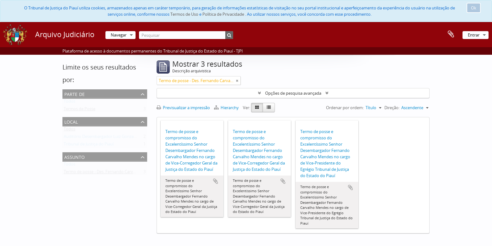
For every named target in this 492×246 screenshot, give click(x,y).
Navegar (118, 35)
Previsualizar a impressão (183, 107)
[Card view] (257, 107)
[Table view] (269, 107)
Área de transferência (451, 34)
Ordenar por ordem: (345, 107)
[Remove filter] (237, 80)
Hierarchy (227, 107)
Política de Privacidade (223, 14)
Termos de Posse (79, 110)
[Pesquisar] (186, 35)
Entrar (473, 35)
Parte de (74, 93)
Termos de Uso (184, 14)
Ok (473, 8)
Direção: (391, 107)
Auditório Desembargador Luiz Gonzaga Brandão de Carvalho (121, 138)
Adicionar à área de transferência (215, 181)
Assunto (74, 156)
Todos (69, 102)
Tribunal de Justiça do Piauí (89, 145)
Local (71, 121)
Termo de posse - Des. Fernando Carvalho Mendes (110, 173)
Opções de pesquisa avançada (293, 93)
